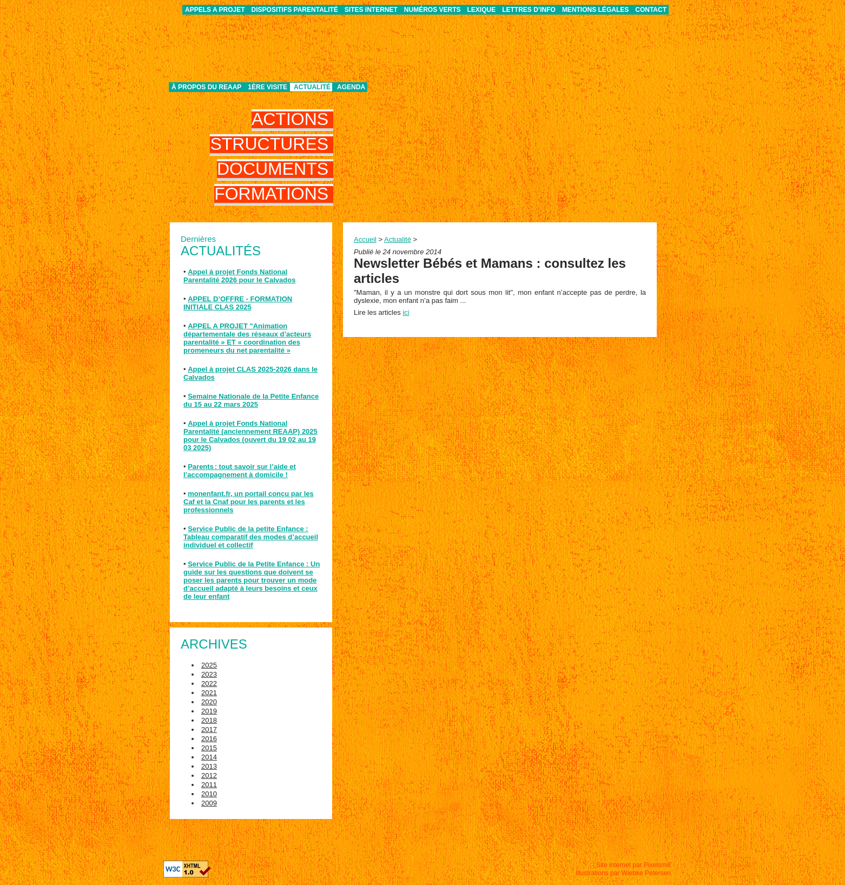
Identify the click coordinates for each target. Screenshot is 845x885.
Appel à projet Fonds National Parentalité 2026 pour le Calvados (239, 276)
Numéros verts (432, 10)
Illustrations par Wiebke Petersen (623, 873)
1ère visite (267, 87)
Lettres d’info (529, 10)
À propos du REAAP (206, 87)
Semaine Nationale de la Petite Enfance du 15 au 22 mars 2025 (251, 400)
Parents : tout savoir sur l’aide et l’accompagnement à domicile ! (239, 471)
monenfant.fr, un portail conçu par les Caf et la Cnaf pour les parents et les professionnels (248, 502)
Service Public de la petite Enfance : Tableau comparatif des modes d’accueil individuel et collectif (250, 537)
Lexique (481, 10)
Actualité (312, 87)
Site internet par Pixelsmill (633, 865)
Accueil (365, 239)
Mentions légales (595, 10)
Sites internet (371, 10)
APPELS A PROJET (215, 10)
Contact (650, 10)
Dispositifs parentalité (295, 10)
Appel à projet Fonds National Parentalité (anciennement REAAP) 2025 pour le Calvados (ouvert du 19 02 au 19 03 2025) (250, 435)
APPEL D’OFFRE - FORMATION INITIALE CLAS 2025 (237, 303)
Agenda (351, 87)
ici (405, 312)
